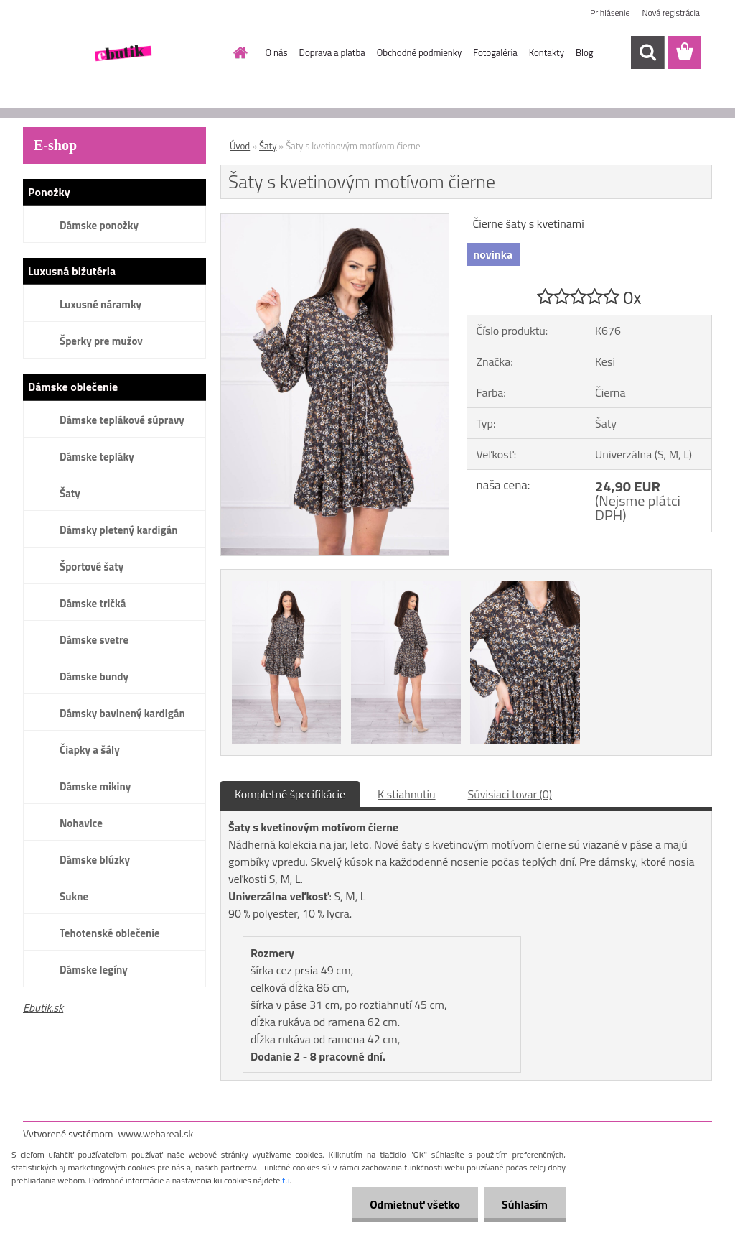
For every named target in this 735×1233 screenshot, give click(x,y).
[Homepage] (238, 52)
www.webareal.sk (156, 1133)
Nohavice (81, 823)
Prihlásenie (609, 12)
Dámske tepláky (97, 456)
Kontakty (546, 52)
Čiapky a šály (90, 750)
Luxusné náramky (100, 304)
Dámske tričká (93, 603)
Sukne (74, 896)
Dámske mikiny (95, 786)
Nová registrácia (671, 12)
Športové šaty (91, 566)
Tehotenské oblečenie (110, 933)
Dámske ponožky (99, 225)
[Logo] (121, 53)
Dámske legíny (94, 969)
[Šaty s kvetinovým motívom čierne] (335, 219)
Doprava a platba (332, 52)
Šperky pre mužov (101, 341)
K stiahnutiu (407, 794)
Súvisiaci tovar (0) (510, 794)
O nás (277, 52)
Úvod (240, 146)
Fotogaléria (495, 52)
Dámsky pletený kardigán (118, 530)
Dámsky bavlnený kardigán (122, 713)
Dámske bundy (94, 676)
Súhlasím (525, 1204)
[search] (647, 52)
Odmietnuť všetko (415, 1204)
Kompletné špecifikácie (290, 794)
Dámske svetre (94, 640)
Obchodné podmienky (419, 52)
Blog (585, 52)
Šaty (70, 493)
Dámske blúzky (95, 859)
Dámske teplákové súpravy (122, 420)
